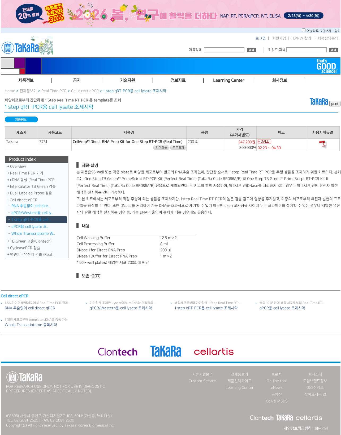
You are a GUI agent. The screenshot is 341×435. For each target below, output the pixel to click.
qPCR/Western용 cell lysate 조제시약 (121, 308)
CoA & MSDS (277, 401)
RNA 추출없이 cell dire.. (30, 206)
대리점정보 (315, 388)
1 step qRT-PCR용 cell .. (31, 220)
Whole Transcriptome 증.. (33, 233)
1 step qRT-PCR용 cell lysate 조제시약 (206, 308)
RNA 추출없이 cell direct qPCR (30, 308)
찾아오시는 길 (315, 394)
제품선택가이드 (239, 381)
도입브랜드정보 (315, 381)
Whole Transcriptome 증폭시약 (31, 325)
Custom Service (202, 381)
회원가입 (279, 38)
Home (10, 91)
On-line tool (277, 381)
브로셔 (276, 374)
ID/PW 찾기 (301, 38)
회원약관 (321, 428)
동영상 (276, 394)
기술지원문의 (202, 374)
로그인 (261, 38)
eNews (277, 388)
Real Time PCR (54, 91)
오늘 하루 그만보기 (319, 31)
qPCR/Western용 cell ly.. (32, 213)
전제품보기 (28, 91)
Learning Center (240, 388)
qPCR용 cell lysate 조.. (29, 227)
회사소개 (315, 374)
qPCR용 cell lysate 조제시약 (282, 308)
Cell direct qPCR (85, 91)
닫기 (337, 31)
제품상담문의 (328, 38)
